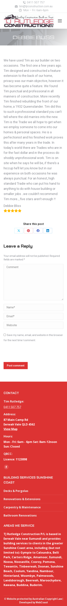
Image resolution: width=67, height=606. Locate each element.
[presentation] (31, 353)
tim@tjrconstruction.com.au (33, 6)
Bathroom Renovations (20, 515)
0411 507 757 (34, 2)
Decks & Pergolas (16, 491)
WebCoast (42, 602)
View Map (11, 429)
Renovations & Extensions (22, 499)
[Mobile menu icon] (59, 20)
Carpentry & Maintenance (22, 507)
